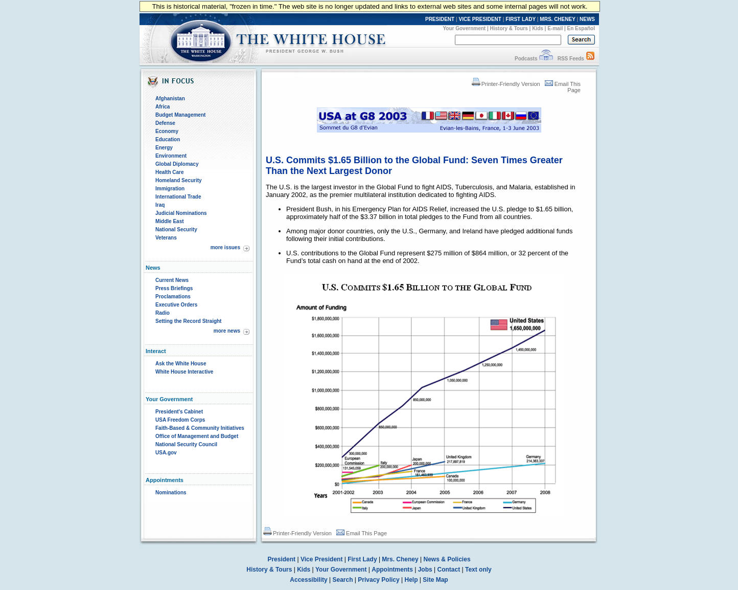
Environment (171, 156)
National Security (176, 229)
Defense (165, 123)
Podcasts (526, 58)
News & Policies (447, 559)
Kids (537, 28)
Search (343, 579)
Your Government (464, 28)
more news (227, 331)
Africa (162, 107)
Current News (172, 280)
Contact (448, 569)
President (281, 559)
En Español (581, 28)
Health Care (169, 172)
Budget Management (180, 115)
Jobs (425, 569)
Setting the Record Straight (188, 321)
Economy (166, 131)
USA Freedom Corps (180, 420)
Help (411, 579)
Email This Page (361, 533)
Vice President (322, 559)
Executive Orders (176, 305)
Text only (478, 569)
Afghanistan (170, 98)
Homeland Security (178, 180)
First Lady (362, 559)
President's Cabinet (179, 411)
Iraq (160, 205)
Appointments (392, 569)
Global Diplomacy (176, 164)
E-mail (555, 28)
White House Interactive (184, 372)
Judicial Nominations (181, 213)
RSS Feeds (571, 58)
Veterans (166, 238)
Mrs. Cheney (400, 559)
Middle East (169, 221)
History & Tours (509, 28)
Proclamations (173, 296)
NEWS (587, 19)
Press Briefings (174, 288)
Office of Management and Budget (196, 436)
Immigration (169, 188)
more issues (225, 247)
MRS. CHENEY (557, 19)
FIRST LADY (520, 19)
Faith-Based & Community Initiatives (199, 428)
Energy (164, 147)
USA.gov (166, 452)
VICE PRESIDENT (480, 19)
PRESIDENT (439, 19)
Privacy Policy (378, 579)
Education (167, 139)
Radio (162, 313)
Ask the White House (180, 363)
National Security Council (186, 444)
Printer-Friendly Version (506, 84)
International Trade (178, 197)
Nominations (171, 492)
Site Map (435, 579)
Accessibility (308, 579)
